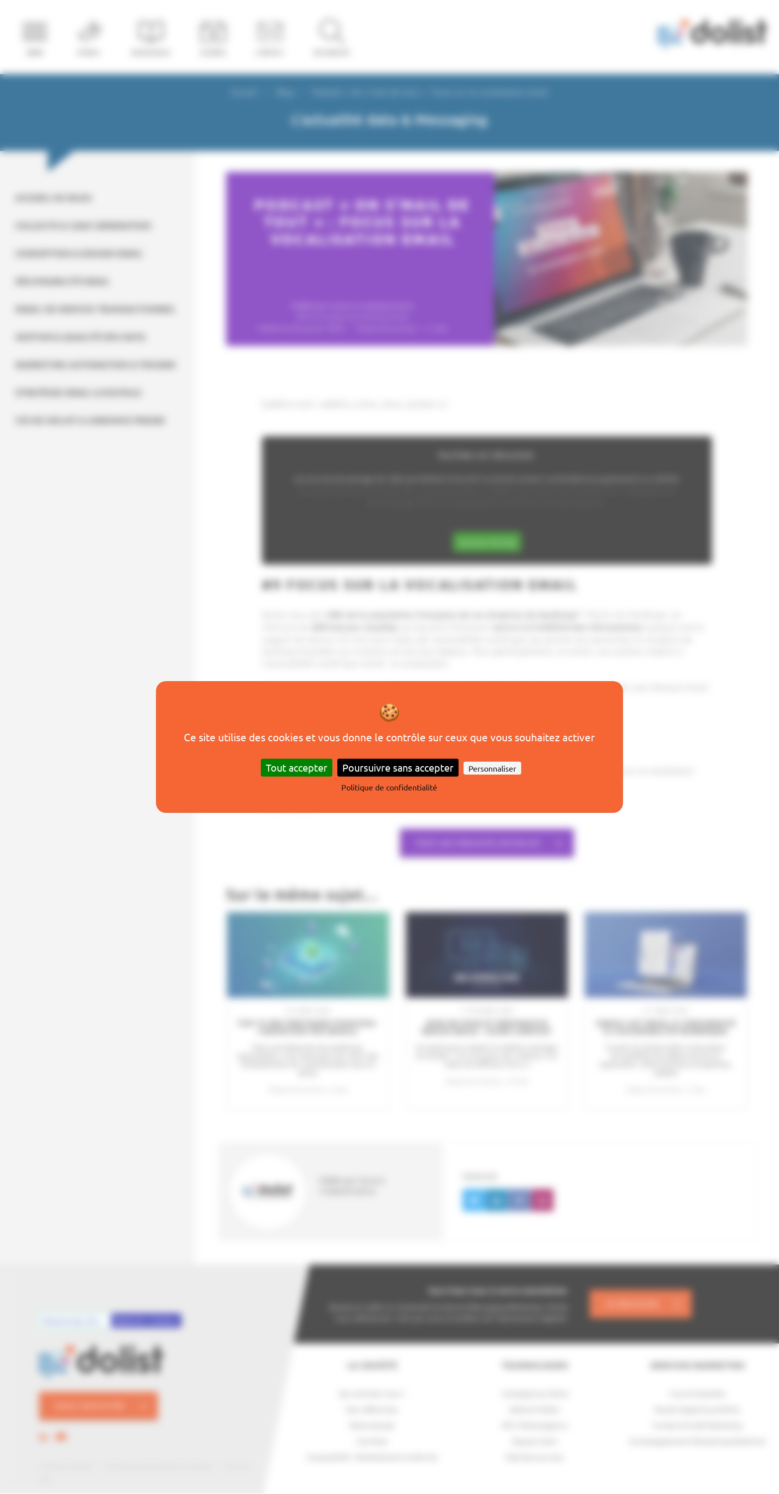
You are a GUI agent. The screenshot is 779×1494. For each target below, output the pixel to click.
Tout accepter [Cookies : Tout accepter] (296, 767)
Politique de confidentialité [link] (389, 787)
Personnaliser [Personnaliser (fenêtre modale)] (492, 768)
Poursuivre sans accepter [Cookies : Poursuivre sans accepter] (398, 767)
